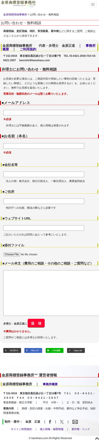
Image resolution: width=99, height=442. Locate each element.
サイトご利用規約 (21, 429)
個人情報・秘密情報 (52, 429)
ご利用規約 (28, 49)
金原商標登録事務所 (15, 14)
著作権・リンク (80, 429)
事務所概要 (50, 384)
